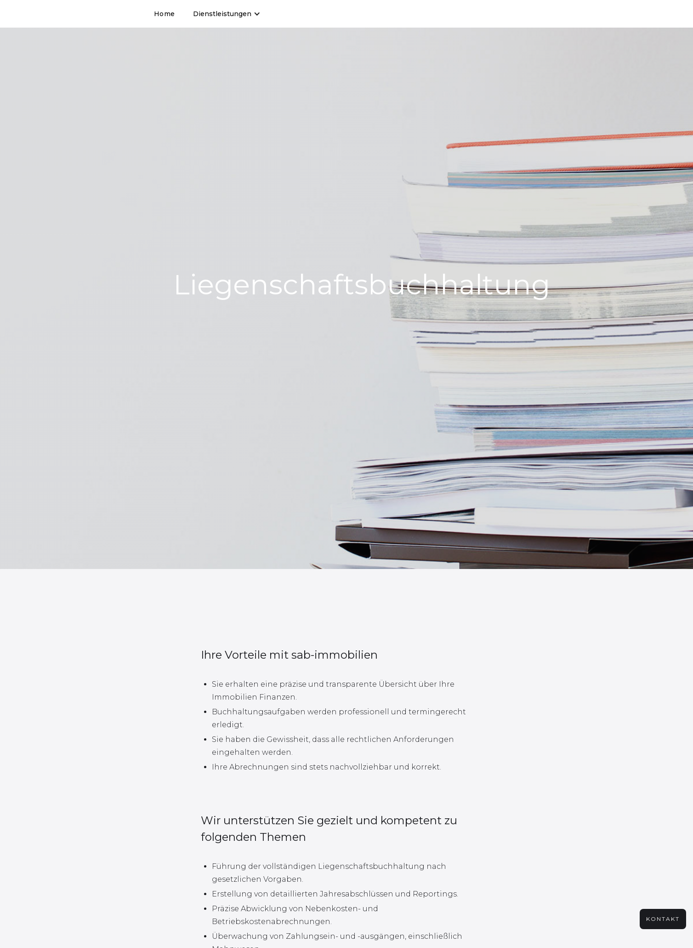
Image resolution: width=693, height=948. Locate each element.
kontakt (663, 918)
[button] (227, 14)
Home (164, 14)
